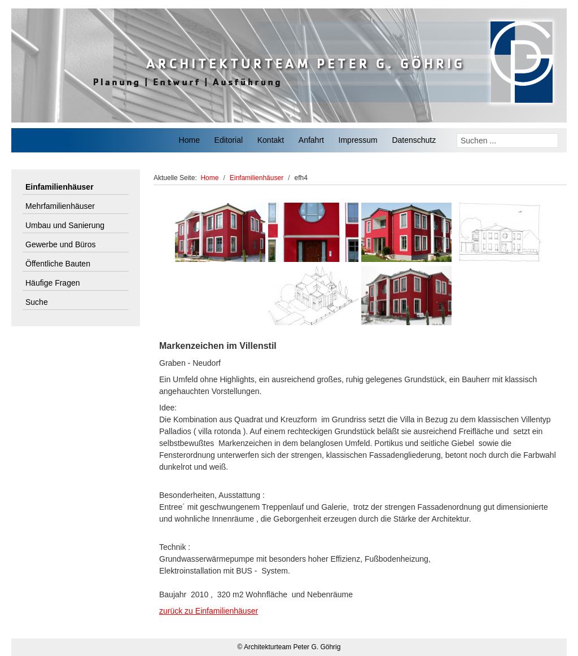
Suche (36, 302)
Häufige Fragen (52, 282)
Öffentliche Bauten (57, 263)
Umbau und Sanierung (64, 225)
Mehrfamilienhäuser (60, 206)
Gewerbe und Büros (60, 244)
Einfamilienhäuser (59, 186)
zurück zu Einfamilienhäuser (208, 610)
